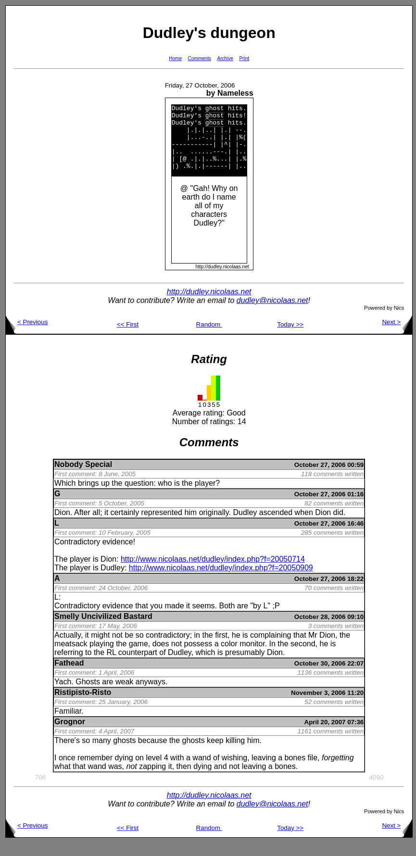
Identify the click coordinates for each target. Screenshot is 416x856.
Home (175, 58)
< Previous (27, 335)
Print (244, 58)
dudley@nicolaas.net (272, 313)
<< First (128, 337)
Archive (225, 58)
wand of (205, 771)
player (205, 496)
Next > (397, 335)
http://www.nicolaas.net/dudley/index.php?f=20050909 (221, 581)
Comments (199, 58)
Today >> (290, 337)
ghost (214, 109)
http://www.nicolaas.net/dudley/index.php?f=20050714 (213, 572)
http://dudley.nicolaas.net (209, 305)
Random (209, 337)
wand (97, 779)
